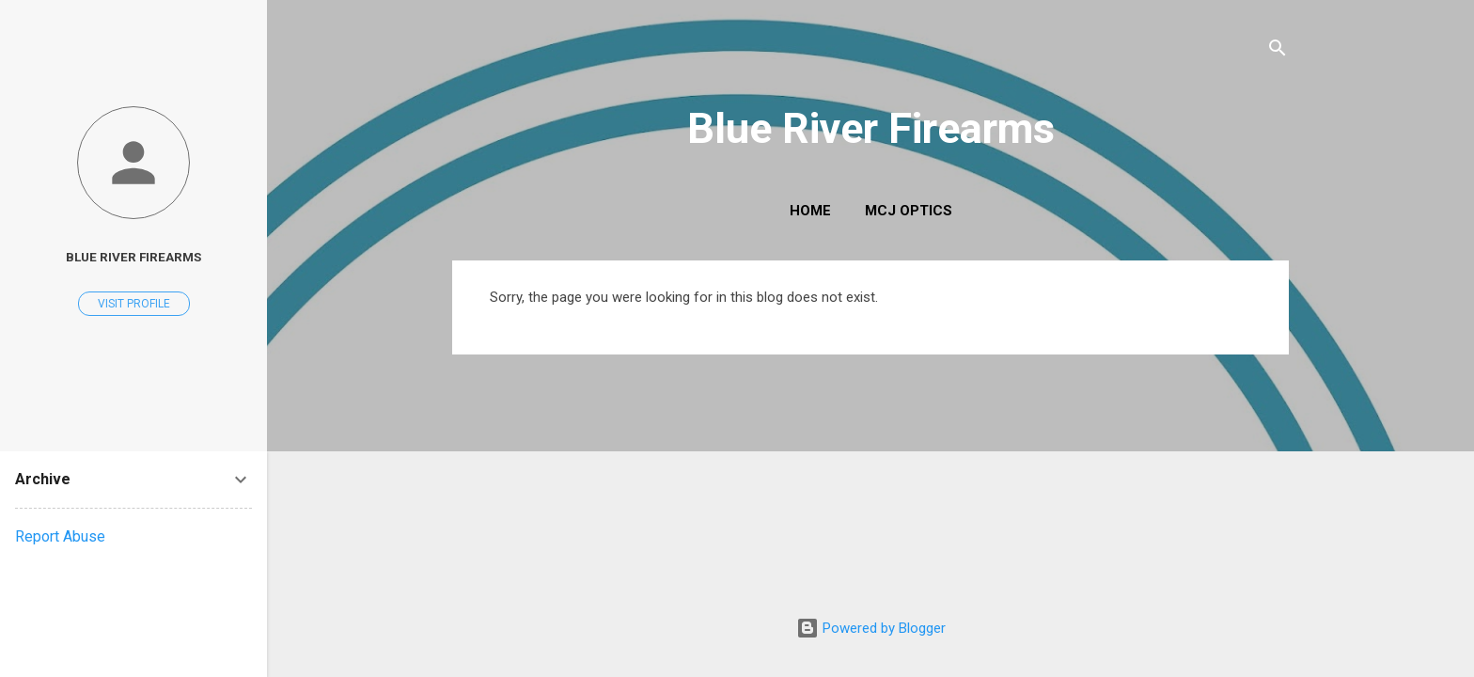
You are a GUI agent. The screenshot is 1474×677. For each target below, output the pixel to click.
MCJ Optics (908, 210)
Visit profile (134, 303)
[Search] (1277, 51)
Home (810, 210)
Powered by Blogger (871, 628)
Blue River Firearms (871, 128)
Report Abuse (60, 536)
